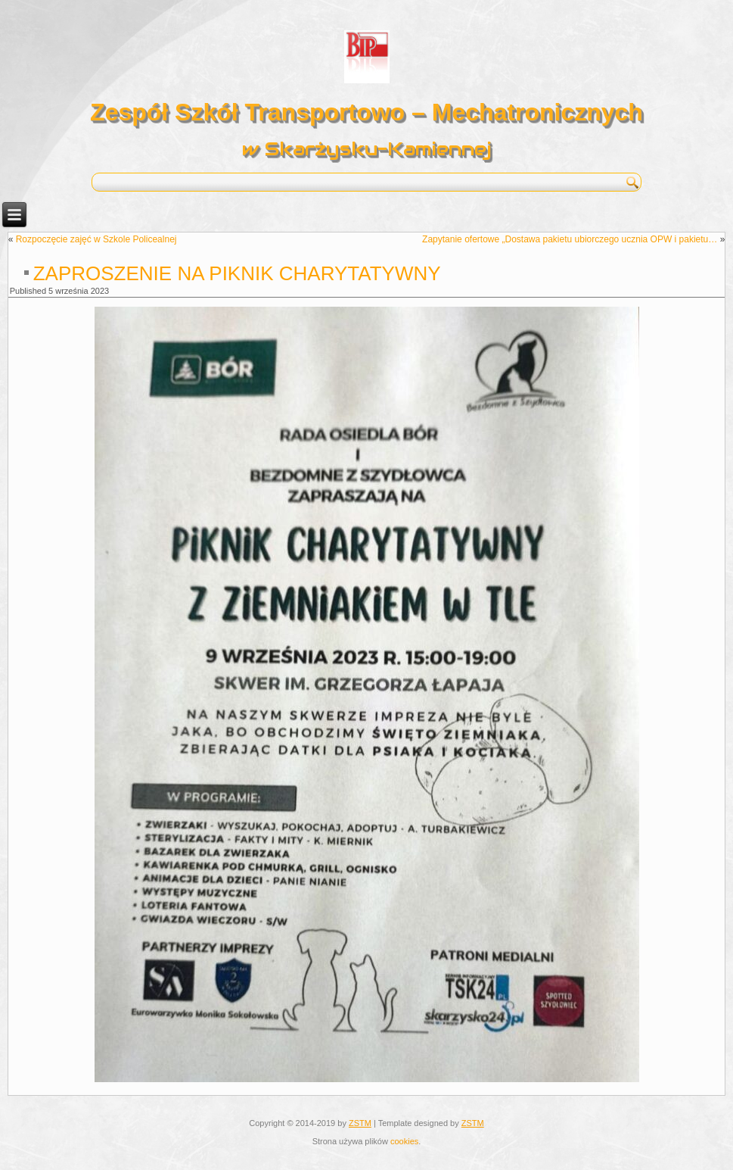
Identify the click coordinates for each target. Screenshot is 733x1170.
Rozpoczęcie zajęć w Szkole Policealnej (96, 239)
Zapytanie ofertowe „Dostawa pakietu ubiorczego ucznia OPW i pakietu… (569, 239)
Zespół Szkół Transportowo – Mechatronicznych (366, 112)
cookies (404, 1141)
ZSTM (360, 1123)
